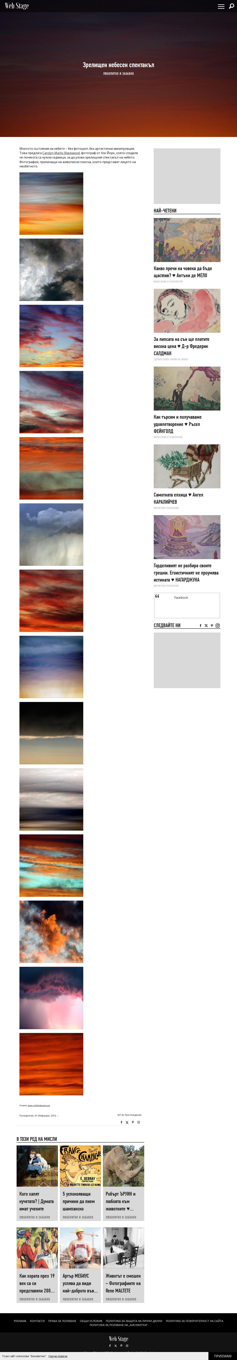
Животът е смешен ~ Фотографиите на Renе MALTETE (123, 1283)
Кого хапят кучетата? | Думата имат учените (36, 1201)
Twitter (127, 1122)
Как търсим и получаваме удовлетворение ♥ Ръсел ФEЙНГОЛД (178, 424)
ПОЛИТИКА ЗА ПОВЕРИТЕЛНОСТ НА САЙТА (194, 1321)
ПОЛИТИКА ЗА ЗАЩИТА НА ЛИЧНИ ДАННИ (134, 1321)
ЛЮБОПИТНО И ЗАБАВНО (118, 74)
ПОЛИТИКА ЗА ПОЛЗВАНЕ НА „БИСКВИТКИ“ (119, 1325)
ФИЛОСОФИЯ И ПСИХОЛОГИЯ (168, 281)
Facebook (121, 1122)
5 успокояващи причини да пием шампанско (79, 1201)
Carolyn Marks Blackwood (61, 153)
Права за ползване (62, 1321)
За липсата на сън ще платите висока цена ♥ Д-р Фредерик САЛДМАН (181, 346)
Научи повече (57, 1356)
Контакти (37, 1321)
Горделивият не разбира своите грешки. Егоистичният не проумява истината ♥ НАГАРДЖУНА (186, 572)
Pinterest (121, 1346)
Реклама (20, 1321)
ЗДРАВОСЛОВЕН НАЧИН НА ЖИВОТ (171, 359)
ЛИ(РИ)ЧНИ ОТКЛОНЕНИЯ (166, 507)
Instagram (138, 1122)
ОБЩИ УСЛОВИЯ (91, 1321)
